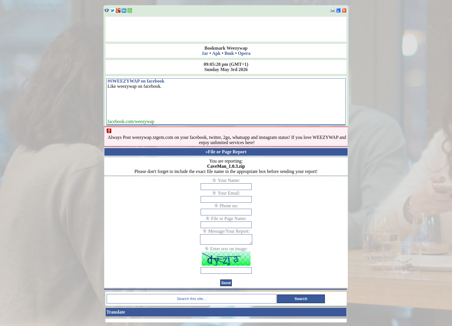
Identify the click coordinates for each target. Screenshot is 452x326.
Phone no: (229, 205)
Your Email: (229, 193)
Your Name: (229, 180)
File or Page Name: (229, 218)
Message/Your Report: (229, 231)
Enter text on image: (229, 250)
